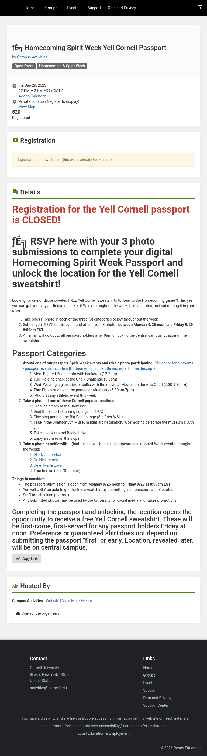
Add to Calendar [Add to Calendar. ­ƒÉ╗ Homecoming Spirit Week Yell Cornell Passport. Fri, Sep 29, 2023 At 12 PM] (32, 96)
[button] (6, 8)
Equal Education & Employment (103, 733)
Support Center (155, 705)
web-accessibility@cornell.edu (116, 726)
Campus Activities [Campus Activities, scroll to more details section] (32, 57)
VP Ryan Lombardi (49, 454)
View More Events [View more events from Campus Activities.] (77, 601)
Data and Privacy (122, 8)
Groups (51, 8)
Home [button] (30, 8)
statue (73, 471)
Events (72, 8)
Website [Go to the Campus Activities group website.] (52, 601)
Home (148, 668)
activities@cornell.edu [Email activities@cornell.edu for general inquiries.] (48, 688)
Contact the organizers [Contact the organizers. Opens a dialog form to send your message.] (38, 613)
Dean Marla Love (48, 465)
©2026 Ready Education (181, 748)
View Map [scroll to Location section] (27, 107)
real (59, 471)
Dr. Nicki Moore (46, 460)
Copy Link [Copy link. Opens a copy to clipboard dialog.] (27, 558)
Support (94, 8)
